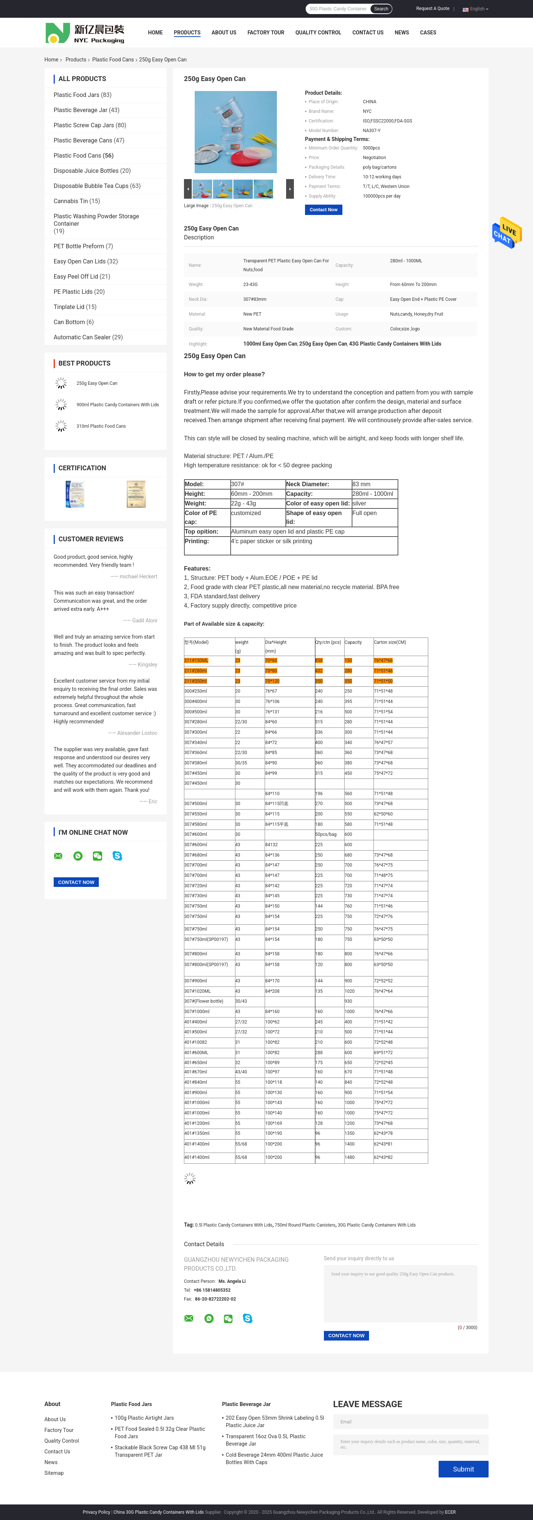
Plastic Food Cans (113, 60)
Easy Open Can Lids (80, 261)
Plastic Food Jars (77, 94)
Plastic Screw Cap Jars (84, 125)
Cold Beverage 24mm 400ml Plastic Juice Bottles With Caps (274, 1458)
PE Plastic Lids (73, 291)
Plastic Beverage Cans (83, 140)
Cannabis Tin (71, 201)
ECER (450, 1512)
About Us (224, 33)
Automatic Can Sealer (82, 337)
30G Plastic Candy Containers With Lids (377, 1225)
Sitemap (54, 1473)
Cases (428, 33)
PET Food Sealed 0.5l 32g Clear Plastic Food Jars (160, 1432)
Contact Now (324, 209)
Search (381, 8)
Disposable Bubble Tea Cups (91, 185)
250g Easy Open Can (97, 383)
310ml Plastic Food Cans (101, 426)
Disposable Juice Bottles (86, 170)
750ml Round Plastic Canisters (305, 1225)
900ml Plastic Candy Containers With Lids (118, 404)
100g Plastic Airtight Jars (144, 1418)
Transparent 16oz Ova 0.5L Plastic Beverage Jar (266, 1440)
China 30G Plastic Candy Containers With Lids (159, 1512)
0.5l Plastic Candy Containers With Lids (233, 1225)
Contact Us (367, 33)
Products (187, 33)
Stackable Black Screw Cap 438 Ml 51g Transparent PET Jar (160, 1451)
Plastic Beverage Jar (80, 110)
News (402, 33)
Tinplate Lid (69, 306)
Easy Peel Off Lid (76, 276)
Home (155, 33)
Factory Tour (266, 33)
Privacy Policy (96, 1512)
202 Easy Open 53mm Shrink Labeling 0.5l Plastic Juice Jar (275, 1421)
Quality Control (318, 33)
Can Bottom (69, 322)
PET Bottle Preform (79, 246)
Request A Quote (432, 8)
